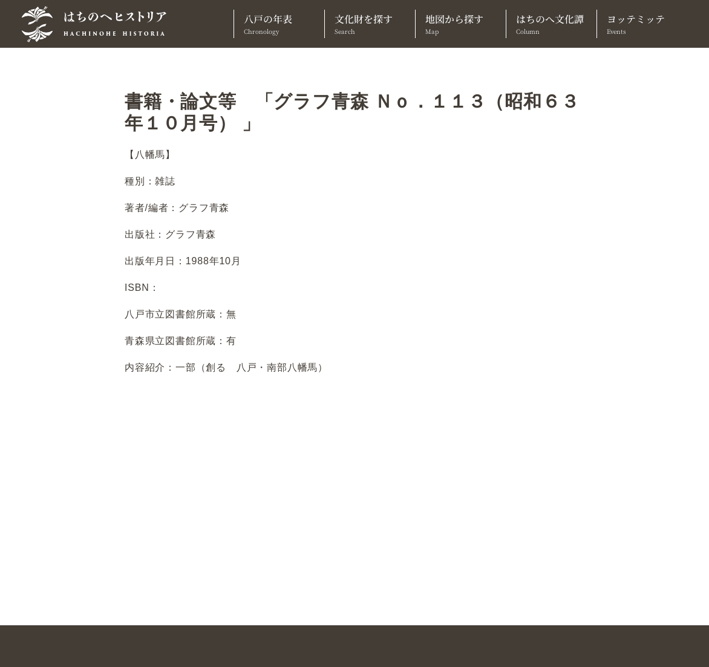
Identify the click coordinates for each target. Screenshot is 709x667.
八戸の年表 (279, 24)
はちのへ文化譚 (551, 24)
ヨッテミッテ (642, 24)
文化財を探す (370, 24)
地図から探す (460, 24)
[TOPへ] (98, 24)
